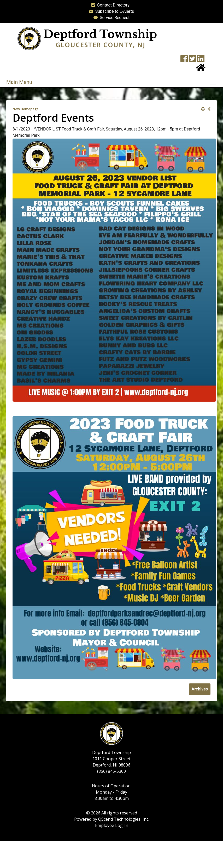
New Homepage (26, 109)
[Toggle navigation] (214, 82)
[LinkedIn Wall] (200, 60)
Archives (200, 689)
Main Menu (19, 82)
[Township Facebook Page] (184, 60)
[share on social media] (208, 109)
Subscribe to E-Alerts (110, 11)
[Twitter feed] (192, 60)
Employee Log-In (111, 825)
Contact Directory (109, 5)
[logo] (87, 38)
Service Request (110, 17)
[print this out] (202, 109)
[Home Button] (201, 69)
